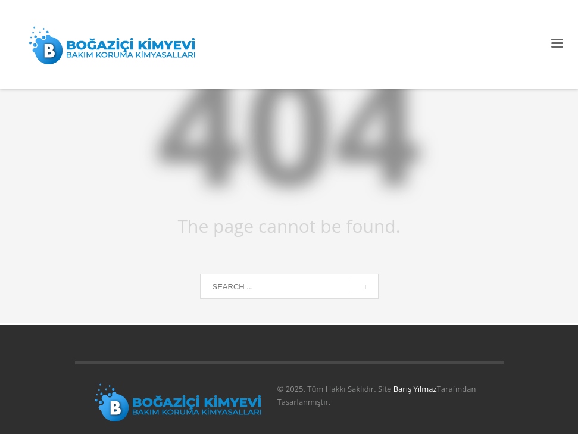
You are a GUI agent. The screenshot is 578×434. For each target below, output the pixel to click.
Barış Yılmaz (415, 388)
